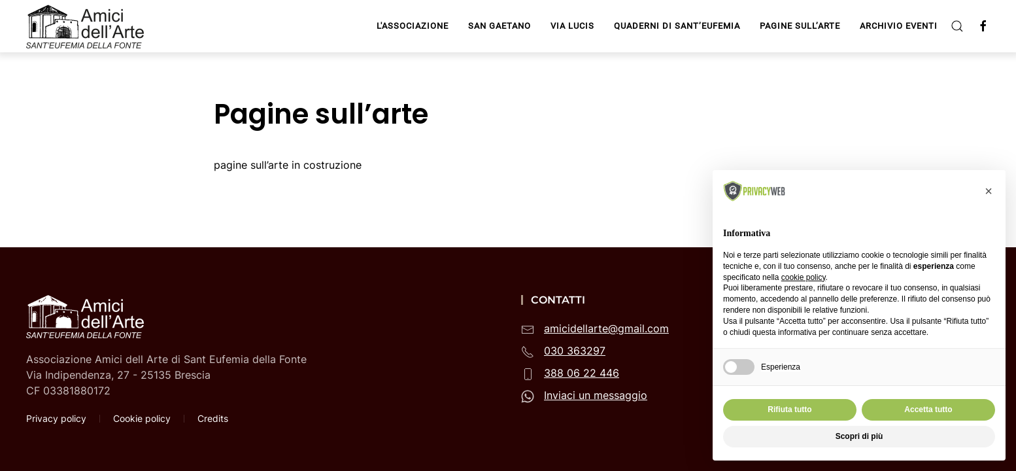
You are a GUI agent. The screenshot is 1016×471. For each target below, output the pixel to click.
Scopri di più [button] (859, 436)
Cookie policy (142, 418)
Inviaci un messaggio (595, 395)
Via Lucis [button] (572, 26)
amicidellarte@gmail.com (606, 328)
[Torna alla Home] (87, 26)
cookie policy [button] (803, 277)
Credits (212, 418)
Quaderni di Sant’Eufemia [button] (677, 26)
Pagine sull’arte (800, 26)
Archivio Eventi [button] (899, 26)
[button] (957, 26)
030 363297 (574, 350)
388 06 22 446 (581, 372)
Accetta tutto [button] (928, 409)
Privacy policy (56, 418)
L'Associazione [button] (413, 26)
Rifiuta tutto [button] (789, 409)
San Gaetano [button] (499, 26)
